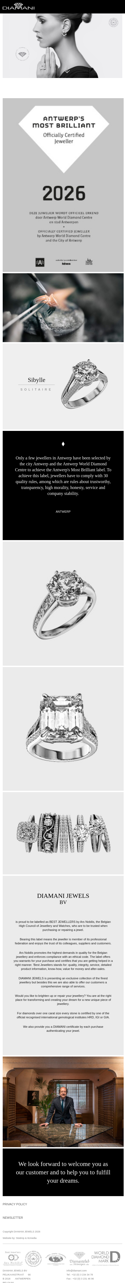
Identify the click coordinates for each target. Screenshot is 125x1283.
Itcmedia (31, 1238)
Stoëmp (20, 1238)
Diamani (20, 6)
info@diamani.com (77, 1270)
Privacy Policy (15, 1204)
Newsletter (13, 1217)
